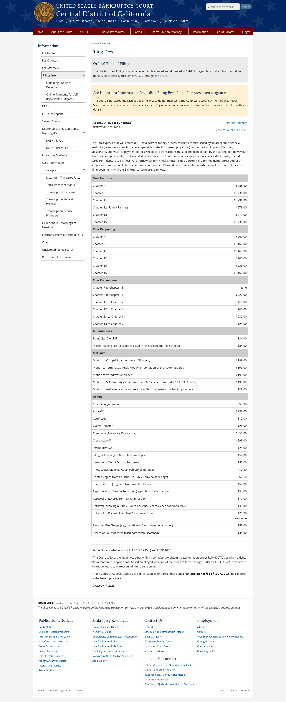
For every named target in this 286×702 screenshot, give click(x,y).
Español (60, 602)
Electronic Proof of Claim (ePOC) (62, 235)
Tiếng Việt (73, 602)
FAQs (45, 106)
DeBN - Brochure (57, 148)
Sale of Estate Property (51, 656)
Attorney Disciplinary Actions (54, 636)
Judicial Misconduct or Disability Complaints (168, 665)
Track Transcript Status (60, 185)
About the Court (61, 32)
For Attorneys (50, 68)
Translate (79, 690)
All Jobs (201, 627)
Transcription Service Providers (59, 213)
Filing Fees (49, 75)
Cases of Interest (48, 651)
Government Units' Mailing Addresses (112, 656)
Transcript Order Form (60, 192)
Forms (138, 32)
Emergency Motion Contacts (160, 641)
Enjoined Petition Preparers (54, 631)
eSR (156, 75)
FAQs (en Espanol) (53, 114)
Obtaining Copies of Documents (58, 85)
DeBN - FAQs (54, 140)
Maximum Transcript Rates (63, 177)
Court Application (206, 646)
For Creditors (50, 60)
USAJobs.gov (205, 651)
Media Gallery (99, 660)
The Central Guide (101, 631)
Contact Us (150, 627)
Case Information (53, 162)
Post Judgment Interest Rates (108, 651)
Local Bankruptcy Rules (104, 641)
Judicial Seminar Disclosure (235, 690)
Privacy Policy (46, 670)
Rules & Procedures (112, 32)
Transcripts (49, 170)
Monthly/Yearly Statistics (52, 660)
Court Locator (225, 32)
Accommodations (154, 651)
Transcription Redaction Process (61, 201)
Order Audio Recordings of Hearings (59, 225)
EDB (166, 75)
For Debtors (49, 53)
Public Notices (46, 627)
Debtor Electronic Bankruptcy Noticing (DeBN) (61, 131)
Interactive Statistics (54, 155)
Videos (46, 242)
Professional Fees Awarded (59, 257)
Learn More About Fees (231, 130)
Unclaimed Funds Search (58, 249)
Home (39, 32)
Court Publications (49, 646)
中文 (97, 602)
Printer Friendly (237, 122)
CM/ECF (85, 32)
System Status (51, 121)
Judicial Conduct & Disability (159, 670)
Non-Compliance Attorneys (54, 641)
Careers (201, 631)
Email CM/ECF (153, 636)
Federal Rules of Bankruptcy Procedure (114, 636)
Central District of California (103, 14)
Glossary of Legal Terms (59, 690)
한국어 (86, 602)
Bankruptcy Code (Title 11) (107, 627)
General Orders (220, 105)
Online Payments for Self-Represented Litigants (62, 97)
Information (200, 32)
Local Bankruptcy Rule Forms (108, 646)
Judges (246, 32)
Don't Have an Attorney (167, 32)
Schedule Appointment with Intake (164, 631)
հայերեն (110, 602)
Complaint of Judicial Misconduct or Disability (169, 684)
